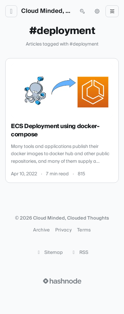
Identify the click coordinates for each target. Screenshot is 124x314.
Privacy (63, 230)
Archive (41, 230)
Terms (84, 230)
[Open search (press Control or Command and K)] (82, 11)
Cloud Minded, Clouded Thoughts (46, 11)
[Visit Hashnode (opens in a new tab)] (62, 281)
